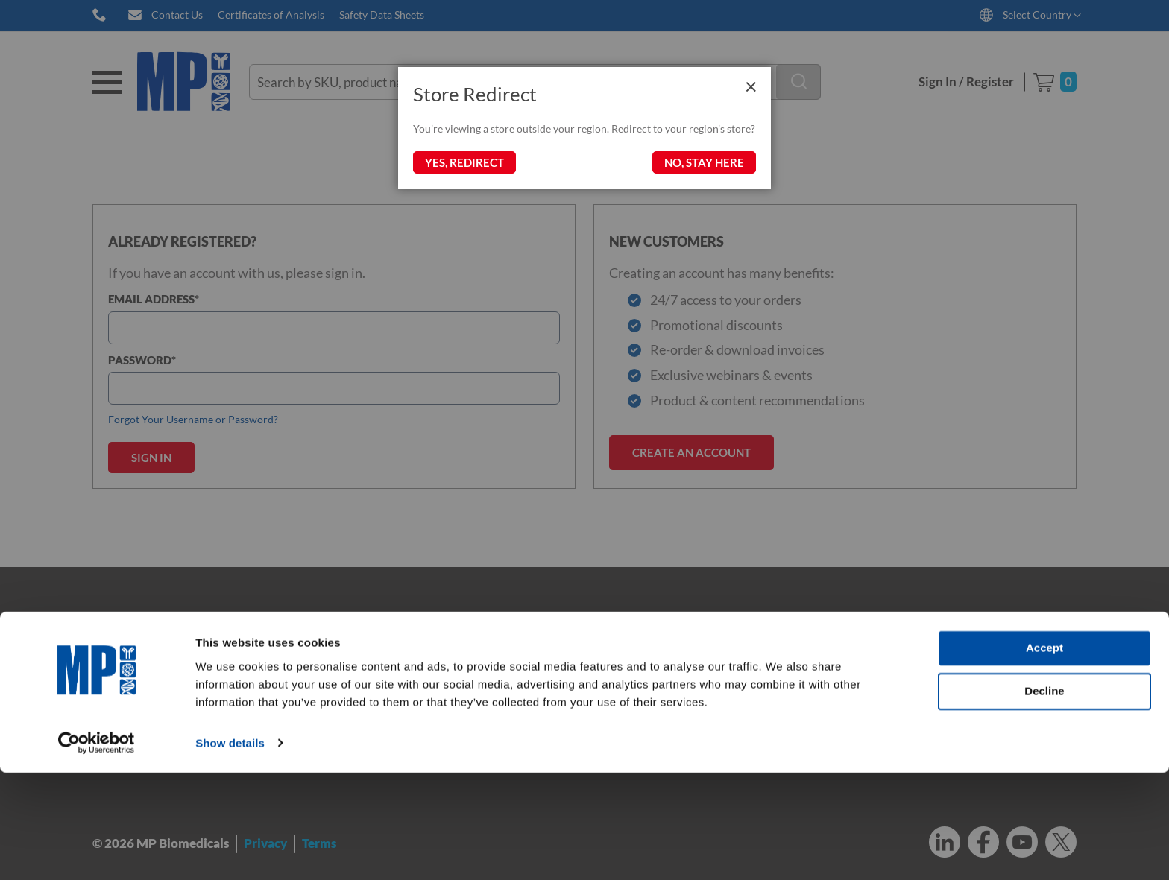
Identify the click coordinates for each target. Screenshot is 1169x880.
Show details (230, 850)
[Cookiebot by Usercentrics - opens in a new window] (96, 851)
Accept (1044, 756)
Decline (1044, 798)
